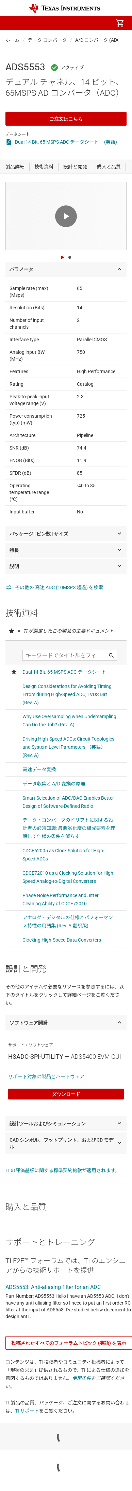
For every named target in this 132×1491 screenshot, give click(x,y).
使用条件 (81, 1378)
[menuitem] (62, 23)
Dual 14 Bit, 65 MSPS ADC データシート (57, 142)
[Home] (64, 8)
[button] (12, 23)
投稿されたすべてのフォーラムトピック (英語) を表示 (68, 1343)
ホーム (12, 40)
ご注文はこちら (66, 119)
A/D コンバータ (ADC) (98, 40)
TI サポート (27, 1411)
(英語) (110, 142)
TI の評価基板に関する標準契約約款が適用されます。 (62, 1170)
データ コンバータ (47, 40)
